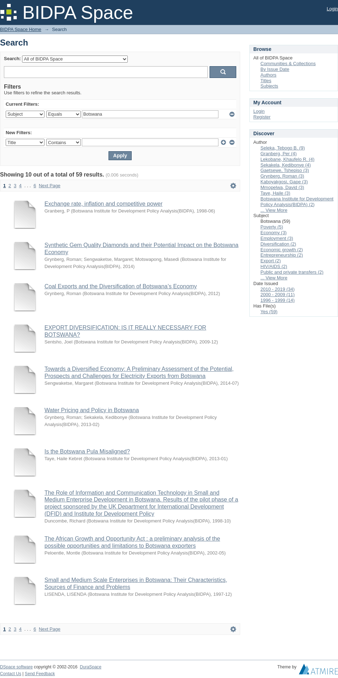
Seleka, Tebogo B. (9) (282, 148)
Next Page (49, 185)
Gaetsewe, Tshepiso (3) (284, 170)
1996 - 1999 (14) (277, 300)
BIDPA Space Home (20, 29)
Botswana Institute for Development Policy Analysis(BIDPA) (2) (296, 201)
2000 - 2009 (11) (277, 294)
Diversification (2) (278, 244)
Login (332, 8)
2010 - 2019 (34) (277, 289)
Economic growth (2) (281, 249)
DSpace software (16, 666)
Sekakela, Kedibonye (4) (285, 165)
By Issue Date (274, 69)
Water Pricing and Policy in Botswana (91, 410)
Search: (12, 58)
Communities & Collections (288, 63)
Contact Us (10, 673)
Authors (268, 75)
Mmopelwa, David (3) (282, 187)
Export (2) (270, 260)
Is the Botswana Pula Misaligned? (87, 451)
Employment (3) (276, 238)
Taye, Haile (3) (275, 193)
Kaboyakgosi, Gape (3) (284, 181)
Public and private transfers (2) (291, 272)
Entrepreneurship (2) (281, 255)
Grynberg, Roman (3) (282, 176)
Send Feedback (40, 673)
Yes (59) (269, 311)
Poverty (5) (271, 227)
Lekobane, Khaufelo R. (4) (287, 159)
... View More (273, 210)
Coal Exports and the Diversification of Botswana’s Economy (120, 286)
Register (261, 117)
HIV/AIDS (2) (273, 266)
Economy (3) (273, 232)
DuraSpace (90, 666)
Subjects (269, 86)
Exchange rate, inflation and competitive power (103, 204)
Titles (265, 80)
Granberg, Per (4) (278, 153)
